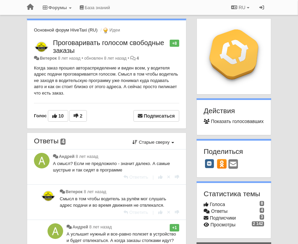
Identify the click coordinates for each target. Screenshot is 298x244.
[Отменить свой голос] (168, 177)
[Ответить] (136, 177)
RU (240, 7)
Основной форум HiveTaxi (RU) (65, 30)
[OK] (222, 164)
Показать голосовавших (234, 121)
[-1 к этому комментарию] (177, 177)
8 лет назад (87, 156)
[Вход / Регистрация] (262, 7)
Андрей (66, 156)
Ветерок (48, 58)
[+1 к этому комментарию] (160, 177)
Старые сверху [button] (153, 142)
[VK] (209, 164)
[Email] (233, 164)
